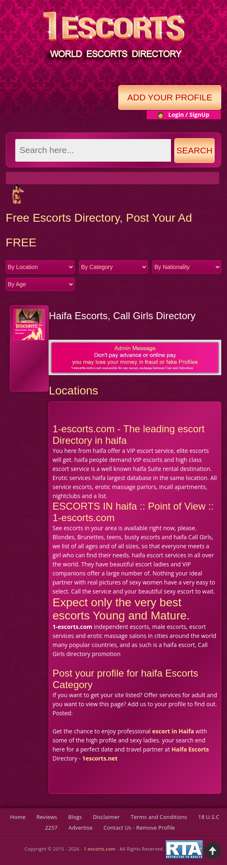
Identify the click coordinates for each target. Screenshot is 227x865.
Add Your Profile (169, 97)
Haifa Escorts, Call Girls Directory (122, 315)
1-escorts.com (100, 849)
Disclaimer (106, 817)
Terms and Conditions (159, 817)
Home (18, 817)
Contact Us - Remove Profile (139, 827)
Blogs (75, 817)
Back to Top (212, 850)
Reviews (47, 817)
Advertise (80, 827)
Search (194, 150)
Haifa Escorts (190, 749)
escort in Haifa (173, 731)
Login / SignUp (188, 114)
